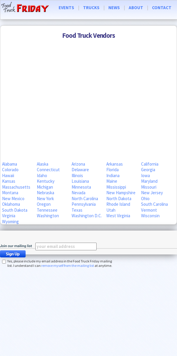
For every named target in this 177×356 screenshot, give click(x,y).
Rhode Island (118, 204)
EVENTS (66, 7)
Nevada (78, 192)
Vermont (149, 210)
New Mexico (13, 198)
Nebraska (45, 192)
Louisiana (80, 181)
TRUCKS (91, 7)
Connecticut (48, 169)
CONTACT (161, 7)
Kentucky (45, 181)
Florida (112, 169)
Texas (77, 210)
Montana (10, 192)
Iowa (145, 175)
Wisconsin (150, 215)
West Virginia (118, 215)
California (149, 164)
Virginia (8, 215)
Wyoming (10, 221)
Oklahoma (11, 204)
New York (45, 198)
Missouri (148, 187)
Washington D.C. (87, 215)
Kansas (8, 181)
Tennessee (47, 210)
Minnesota (81, 187)
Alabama (9, 164)
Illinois (77, 175)
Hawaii (8, 175)
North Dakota (118, 198)
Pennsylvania (84, 204)
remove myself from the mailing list (67, 265)
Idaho (42, 175)
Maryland (149, 181)
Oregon (44, 204)
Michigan (45, 187)
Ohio (145, 198)
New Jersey (152, 192)
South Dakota (14, 210)
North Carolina (85, 198)
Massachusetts (16, 187)
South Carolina (154, 204)
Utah (110, 210)
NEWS (114, 7)
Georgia (148, 169)
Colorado (10, 169)
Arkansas (114, 164)
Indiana (113, 175)
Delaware (80, 169)
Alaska (42, 164)
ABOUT (136, 7)
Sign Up (14, 253)
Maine (111, 181)
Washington (48, 215)
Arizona (78, 164)
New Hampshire (120, 192)
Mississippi (116, 187)
